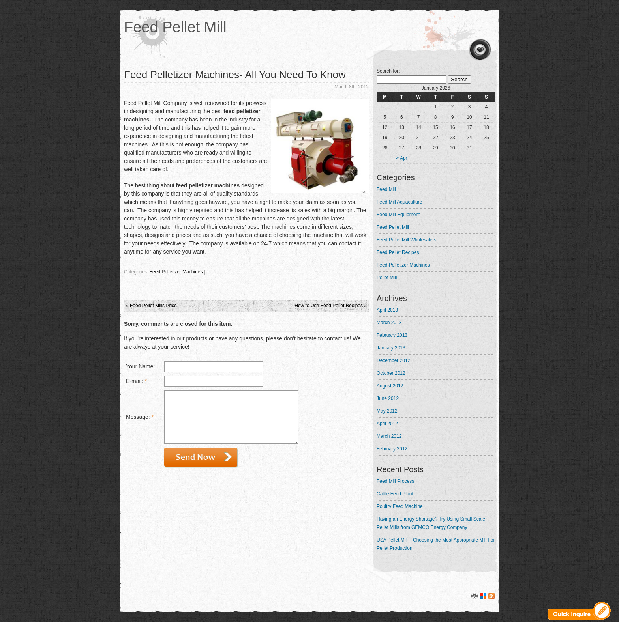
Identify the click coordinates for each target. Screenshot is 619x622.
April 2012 (387, 423)
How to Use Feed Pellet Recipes (328, 305)
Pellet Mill (387, 277)
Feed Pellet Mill (175, 27)
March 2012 (389, 436)
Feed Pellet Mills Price (153, 305)
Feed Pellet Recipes (398, 252)
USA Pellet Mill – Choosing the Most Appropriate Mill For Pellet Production (436, 544)
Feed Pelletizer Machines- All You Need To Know (235, 74)
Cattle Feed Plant (395, 494)
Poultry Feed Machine (400, 506)
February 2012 (392, 449)
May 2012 (387, 411)
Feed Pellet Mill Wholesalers (406, 240)
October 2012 (391, 373)
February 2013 (392, 335)
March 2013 (389, 322)
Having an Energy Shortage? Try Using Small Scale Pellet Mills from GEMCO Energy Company (431, 523)
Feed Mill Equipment (398, 214)
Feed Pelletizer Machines (176, 272)
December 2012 (393, 360)
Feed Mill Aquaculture (399, 202)
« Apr (401, 158)
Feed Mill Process (395, 481)
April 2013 (387, 310)
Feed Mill (386, 189)
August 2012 (390, 386)
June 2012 (388, 398)
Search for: (388, 71)
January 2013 (391, 348)
